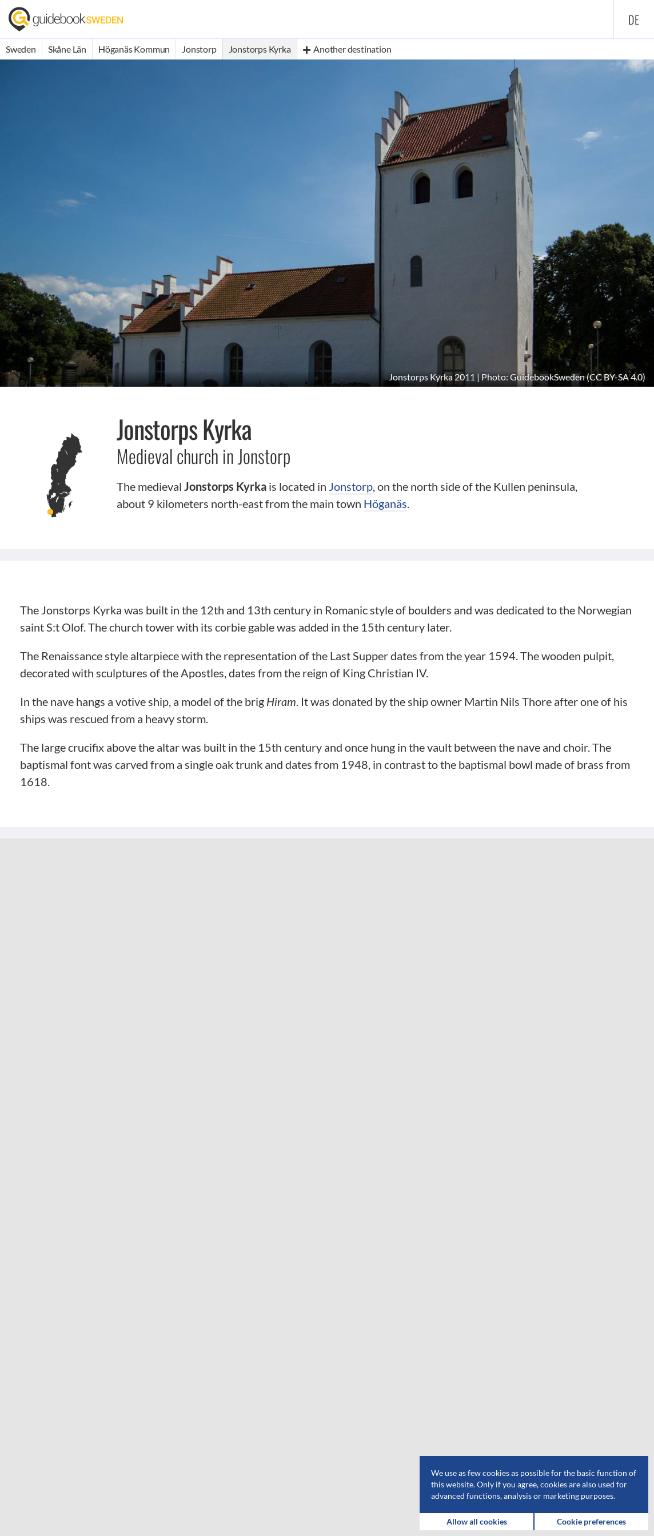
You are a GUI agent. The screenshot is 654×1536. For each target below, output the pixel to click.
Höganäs (385, 503)
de (634, 19)
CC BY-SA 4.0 (616, 376)
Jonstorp (351, 486)
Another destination (347, 48)
